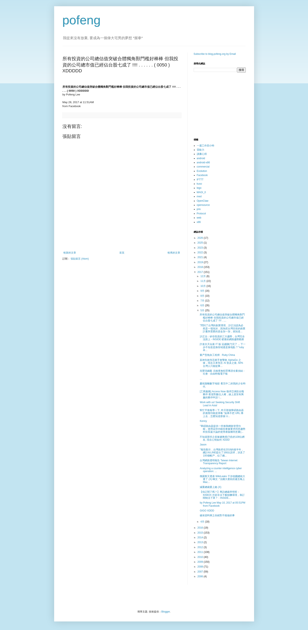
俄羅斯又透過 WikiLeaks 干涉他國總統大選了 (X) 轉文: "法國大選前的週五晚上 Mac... (222, 479)
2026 (200, 237)
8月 (202, 295)
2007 (200, 571)
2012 (200, 547)
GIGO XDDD (207, 510)
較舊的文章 (174, 252)
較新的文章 (70, 252)
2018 (200, 267)
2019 (200, 262)
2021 (200, 257)
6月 (202, 305)
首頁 (121, 252)
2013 (200, 542)
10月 (203, 286)
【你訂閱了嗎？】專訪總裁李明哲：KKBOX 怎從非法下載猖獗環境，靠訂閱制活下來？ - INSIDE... (222, 494)
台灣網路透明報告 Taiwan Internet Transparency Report (218, 462)
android (201, 158)
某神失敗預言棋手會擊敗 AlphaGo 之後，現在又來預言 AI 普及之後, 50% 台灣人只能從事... (221, 363)
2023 (200, 247)
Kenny (203, 421)
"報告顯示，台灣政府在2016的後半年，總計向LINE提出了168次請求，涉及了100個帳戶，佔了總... (222, 452)
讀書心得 (202, 153)
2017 (200, 272)
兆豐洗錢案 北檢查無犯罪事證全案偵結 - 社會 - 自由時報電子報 (222, 372)
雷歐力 (200, 149)
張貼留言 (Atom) (80, 258)
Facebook (202, 175)
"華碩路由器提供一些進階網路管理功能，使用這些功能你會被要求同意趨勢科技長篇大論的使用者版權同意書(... (222, 429)
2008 (200, 566)
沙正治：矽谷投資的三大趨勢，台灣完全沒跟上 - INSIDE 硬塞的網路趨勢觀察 (222, 338)
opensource (203, 205)
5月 (202, 310)
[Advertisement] (122, 240)
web (199, 217)
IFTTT (200, 179)
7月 (202, 300)
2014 (200, 537)
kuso (199, 183)
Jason (203, 444)
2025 (200, 242)
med (199, 196)
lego (199, 187)
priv (199, 209)
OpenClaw (202, 200)
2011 (200, 552)
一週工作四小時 (205, 145)
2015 (200, 532)
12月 (203, 276)
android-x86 (203, 162)
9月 (202, 290)
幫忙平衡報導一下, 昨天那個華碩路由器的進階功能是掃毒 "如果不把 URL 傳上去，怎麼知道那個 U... (222, 413)
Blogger (165, 611)
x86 (199, 222)
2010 (200, 557)
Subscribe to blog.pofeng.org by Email (215, 53)
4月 (202, 521)
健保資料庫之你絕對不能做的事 (217, 515)
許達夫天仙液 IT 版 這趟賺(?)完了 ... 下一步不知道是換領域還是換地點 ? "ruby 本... (223, 347)
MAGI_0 (201, 192)
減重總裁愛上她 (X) (210, 487)
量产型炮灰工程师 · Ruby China (217, 355)
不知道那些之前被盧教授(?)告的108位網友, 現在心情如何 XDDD (222, 438)
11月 (203, 281)
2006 (200, 576)
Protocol (201, 213)
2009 (200, 561)
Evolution (202, 171)
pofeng (81, 20)
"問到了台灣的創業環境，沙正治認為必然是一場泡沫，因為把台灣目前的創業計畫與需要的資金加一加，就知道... (222, 328)
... (201, 378)
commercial (203, 166)
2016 (200, 527)
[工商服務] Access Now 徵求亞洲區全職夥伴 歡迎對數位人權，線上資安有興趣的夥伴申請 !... (222, 394)
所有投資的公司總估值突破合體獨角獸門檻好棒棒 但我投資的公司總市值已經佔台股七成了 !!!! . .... (222, 317)
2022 (200, 252)
